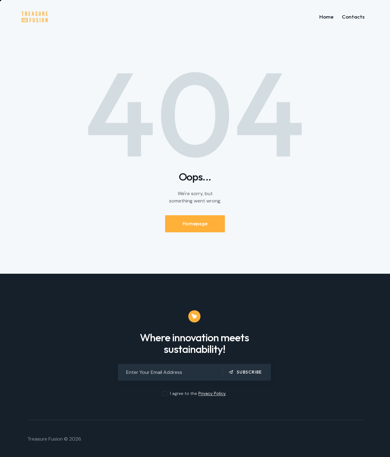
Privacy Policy (212, 393)
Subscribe (249, 372)
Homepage (195, 223)
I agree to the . (198, 393)
